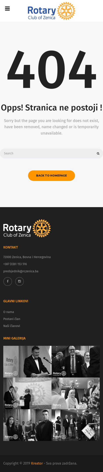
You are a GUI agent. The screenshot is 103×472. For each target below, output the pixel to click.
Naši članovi (11, 326)
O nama (8, 312)
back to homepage (51, 175)
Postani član (11, 319)
